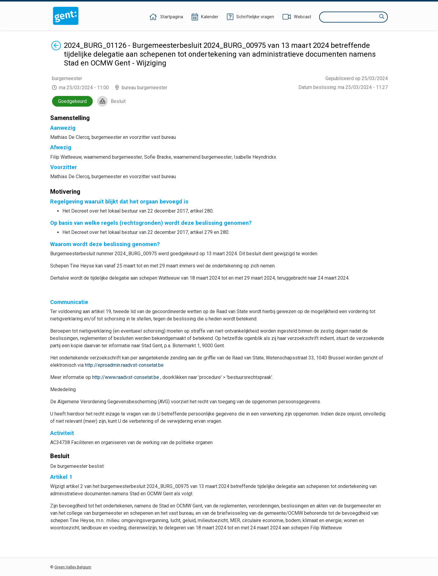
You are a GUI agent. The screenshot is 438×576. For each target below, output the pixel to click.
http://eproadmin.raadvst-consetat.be (124, 365)
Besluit (118, 101)
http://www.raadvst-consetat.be (125, 377)
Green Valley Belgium (72, 567)
